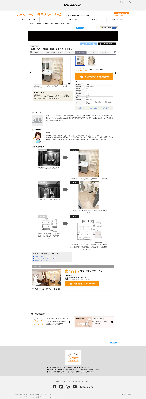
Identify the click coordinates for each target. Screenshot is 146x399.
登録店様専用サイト (121, 15)
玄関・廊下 (104, 52)
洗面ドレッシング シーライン (43, 256)
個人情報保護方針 (34, 394)
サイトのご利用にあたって (21, 394)
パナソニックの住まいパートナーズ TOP (39, 23)
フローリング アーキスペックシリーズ (45, 258)
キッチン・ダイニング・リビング (53, 52)
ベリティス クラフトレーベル (43, 260)
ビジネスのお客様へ (121, 13)
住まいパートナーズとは (28, 20)
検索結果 (63, 23)
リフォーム (51, 20)
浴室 (69, 52)
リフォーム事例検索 (54, 23)
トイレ (92, 52)
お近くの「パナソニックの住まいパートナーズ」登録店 (94, 108)
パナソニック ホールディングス (48, 394)
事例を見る (95, 20)
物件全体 (37, 52)
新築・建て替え (73, 20)
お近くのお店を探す (117, 20)
